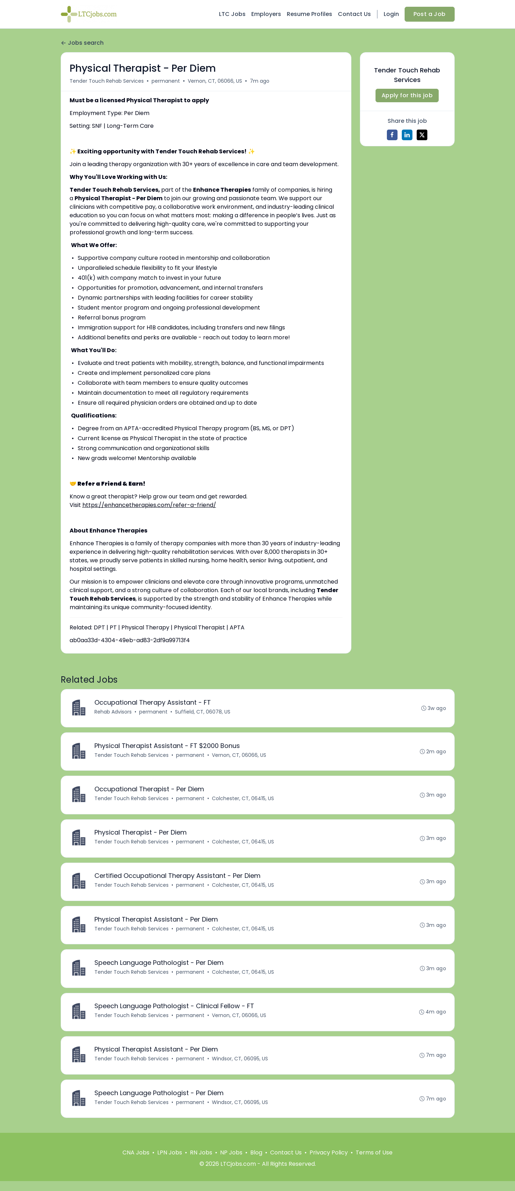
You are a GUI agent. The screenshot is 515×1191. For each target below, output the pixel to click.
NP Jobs (231, 1162)
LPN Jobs (169, 1162)
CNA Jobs (135, 1162)
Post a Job (429, 14)
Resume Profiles (309, 14)
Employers (266, 14)
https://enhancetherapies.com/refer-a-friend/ (149, 505)
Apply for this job (407, 95)
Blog (256, 1162)
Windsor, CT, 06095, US (241, 1067)
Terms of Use (374, 1162)
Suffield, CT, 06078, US (203, 712)
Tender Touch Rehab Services (107, 80)
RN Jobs (201, 1162)
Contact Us (354, 14)
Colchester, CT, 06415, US (244, 800)
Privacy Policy (328, 1162)
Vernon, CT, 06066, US (215, 80)
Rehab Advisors (113, 712)
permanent (166, 80)
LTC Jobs (232, 14)
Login (391, 14)
